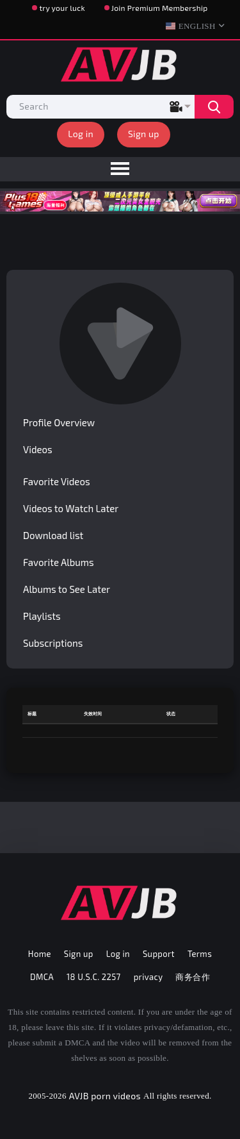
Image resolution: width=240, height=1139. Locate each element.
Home (39, 954)
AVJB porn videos (105, 1095)
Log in (80, 133)
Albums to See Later (66, 589)
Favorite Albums (58, 562)
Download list (53, 535)
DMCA (42, 977)
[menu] (120, 169)
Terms (200, 954)
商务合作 (192, 977)
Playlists (42, 616)
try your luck (61, 7)
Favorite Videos (56, 481)
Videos (37, 449)
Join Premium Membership (159, 7)
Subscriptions (53, 643)
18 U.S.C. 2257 (94, 977)
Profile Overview (59, 422)
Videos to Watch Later (70, 508)
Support (159, 954)
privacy (148, 977)
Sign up (143, 133)
